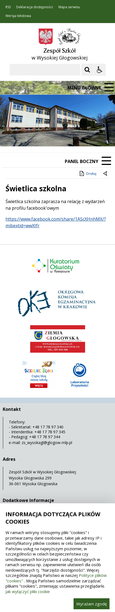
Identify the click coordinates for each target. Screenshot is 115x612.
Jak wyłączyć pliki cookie (27, 591)
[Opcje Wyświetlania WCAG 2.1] (100, 70)
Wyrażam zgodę (91, 604)
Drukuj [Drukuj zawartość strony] (87, 173)
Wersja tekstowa (18, 16)
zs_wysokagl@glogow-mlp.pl (47, 442)
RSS (8, 7)
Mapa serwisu (69, 7)
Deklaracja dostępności (34, 7)
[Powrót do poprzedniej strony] (106, 173)
